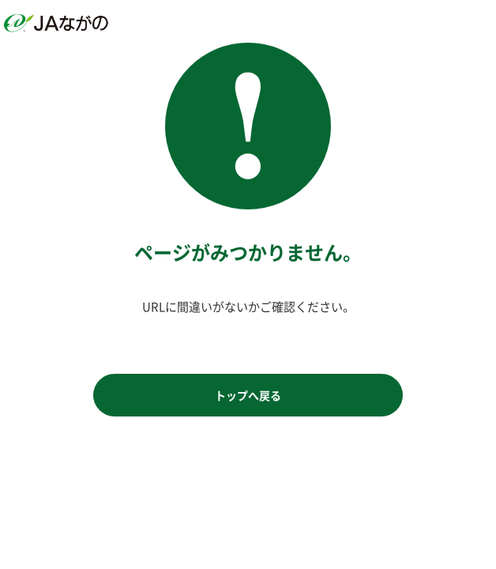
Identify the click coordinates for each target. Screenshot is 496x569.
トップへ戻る (248, 395)
